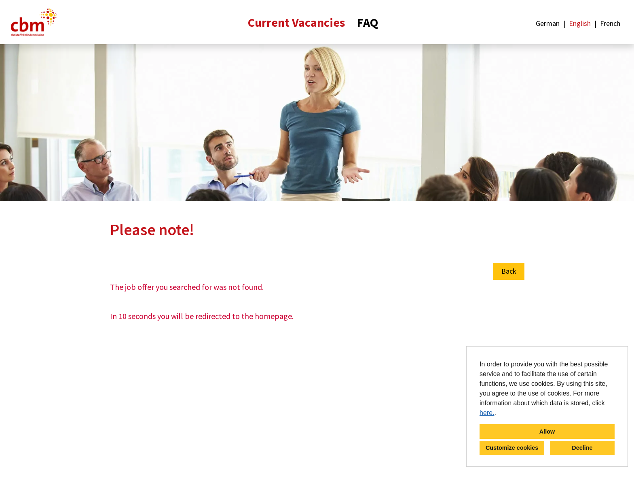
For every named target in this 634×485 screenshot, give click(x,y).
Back (508, 271)
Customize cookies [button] (512, 448)
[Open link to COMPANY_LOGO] (34, 22)
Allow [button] (547, 431)
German (548, 23)
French (610, 23)
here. (487, 412)
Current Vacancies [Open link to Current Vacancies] (296, 22)
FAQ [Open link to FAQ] (367, 22)
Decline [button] (582, 448)
